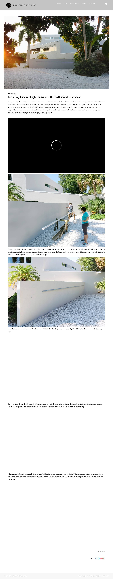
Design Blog (74, 4)
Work (65, 4)
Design (102, 551)
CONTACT (92, 4)
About (83, 4)
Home (59, 4)
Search (106, 4)
